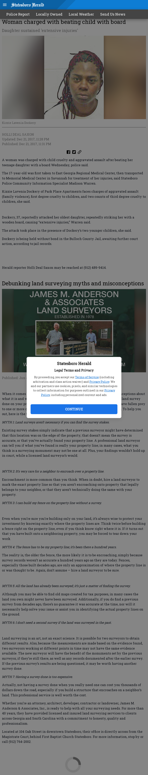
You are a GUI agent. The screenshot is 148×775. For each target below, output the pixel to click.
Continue (74, 409)
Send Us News (112, 14)
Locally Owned (49, 14)
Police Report (18, 14)
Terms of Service (87, 377)
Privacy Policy (99, 382)
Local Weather (81, 14)
